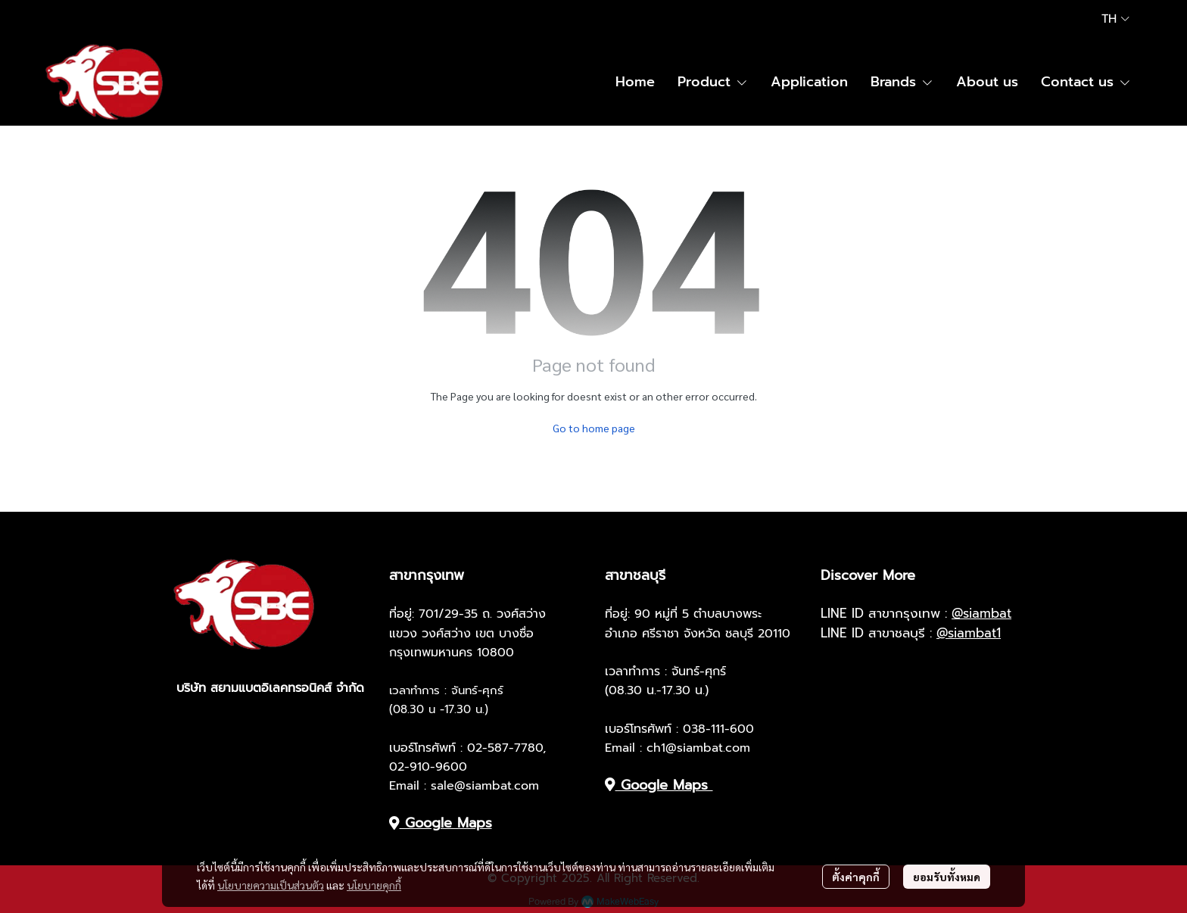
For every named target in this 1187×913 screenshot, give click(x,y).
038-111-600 (718, 729)
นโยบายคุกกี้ (374, 885)
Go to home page (594, 428)
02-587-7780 (505, 748)
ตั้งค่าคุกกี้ (856, 876)
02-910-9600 (428, 767)
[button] (1115, 19)
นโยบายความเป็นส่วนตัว (270, 885)
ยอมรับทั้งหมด (946, 876)
